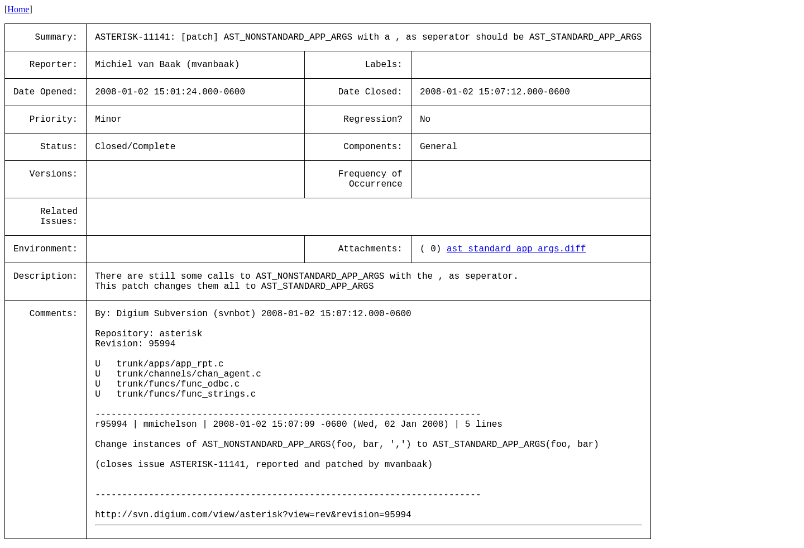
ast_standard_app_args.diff (516, 249)
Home (18, 9)
